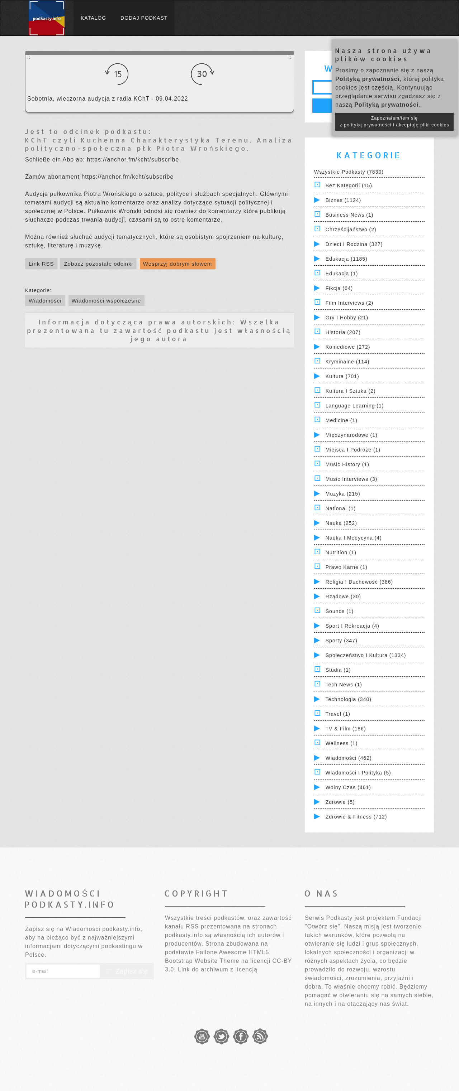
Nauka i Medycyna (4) (354, 538)
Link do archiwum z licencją (217, 969)
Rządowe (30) (343, 596)
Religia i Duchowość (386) (359, 582)
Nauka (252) (341, 523)
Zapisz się (127, 971)
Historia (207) (343, 332)
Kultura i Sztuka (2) (351, 391)
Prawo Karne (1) (347, 567)
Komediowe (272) (348, 347)
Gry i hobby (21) (347, 317)
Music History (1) (347, 464)
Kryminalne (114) (348, 362)
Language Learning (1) (355, 406)
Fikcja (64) (339, 288)
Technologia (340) (349, 699)
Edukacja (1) (342, 273)
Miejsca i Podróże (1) (353, 450)
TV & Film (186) (346, 729)
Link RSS (41, 264)
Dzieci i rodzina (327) (354, 244)
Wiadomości (45, 301)
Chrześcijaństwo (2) (351, 229)
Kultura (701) (342, 376)
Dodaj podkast (143, 18)
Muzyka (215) (343, 494)
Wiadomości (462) (349, 758)
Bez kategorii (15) (349, 185)
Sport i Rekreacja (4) (352, 626)
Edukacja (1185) (347, 259)
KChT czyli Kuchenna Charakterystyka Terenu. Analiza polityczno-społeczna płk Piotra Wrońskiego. (159, 144)
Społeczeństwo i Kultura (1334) (366, 655)
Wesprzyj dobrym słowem (177, 264)
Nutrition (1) (341, 552)
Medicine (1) (342, 420)
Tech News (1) (344, 684)
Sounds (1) (340, 611)
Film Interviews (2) (349, 303)
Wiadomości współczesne (106, 301)
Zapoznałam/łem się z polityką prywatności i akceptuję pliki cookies (394, 121)
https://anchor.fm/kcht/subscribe (133, 159)
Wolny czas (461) (348, 787)
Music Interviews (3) (351, 479)
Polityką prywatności (367, 79)
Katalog (93, 18)
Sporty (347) (342, 640)
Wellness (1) (342, 743)
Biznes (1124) (343, 200)
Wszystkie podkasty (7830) (349, 172)
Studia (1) (338, 670)
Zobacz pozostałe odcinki (98, 264)
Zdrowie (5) (340, 802)
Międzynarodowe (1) (352, 435)
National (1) (341, 508)
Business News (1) (350, 215)
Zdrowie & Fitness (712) (356, 817)
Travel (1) (338, 714)
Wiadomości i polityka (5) (358, 773)
